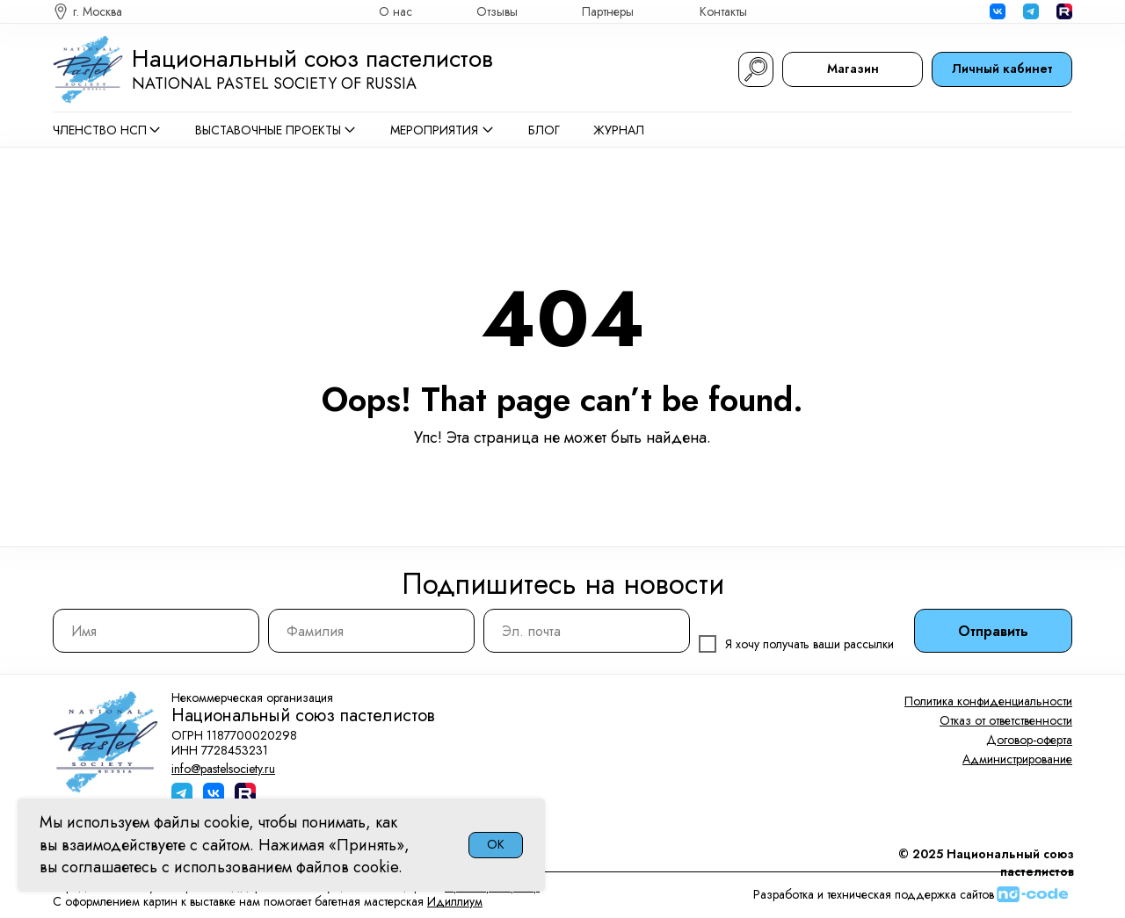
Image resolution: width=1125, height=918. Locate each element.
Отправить (993, 631)
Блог (544, 130)
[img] (1064, 11)
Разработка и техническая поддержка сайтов (873, 894)
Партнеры (608, 11)
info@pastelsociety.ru (223, 768)
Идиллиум (455, 901)
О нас (395, 11)
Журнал (618, 130)
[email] (586, 631)
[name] (156, 631)
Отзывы (497, 11)
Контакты (723, 11)
